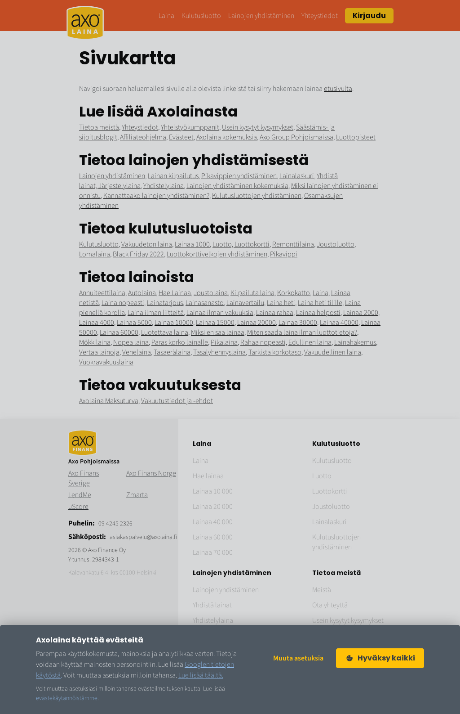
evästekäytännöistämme (66, 698)
